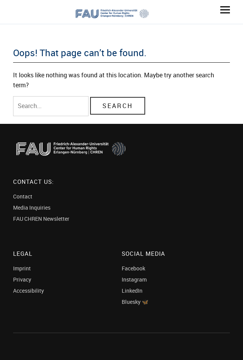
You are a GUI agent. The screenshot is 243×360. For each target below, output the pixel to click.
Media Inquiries (31, 207)
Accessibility (28, 290)
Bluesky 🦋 (135, 301)
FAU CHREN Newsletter (41, 218)
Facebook (133, 268)
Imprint (22, 268)
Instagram (134, 279)
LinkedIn (132, 290)
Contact (22, 196)
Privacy (22, 279)
